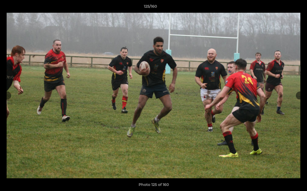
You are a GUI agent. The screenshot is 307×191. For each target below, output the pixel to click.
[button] (285, 7)
